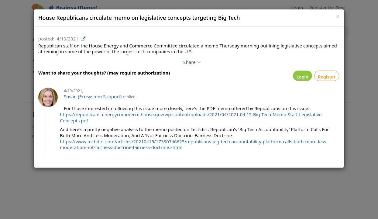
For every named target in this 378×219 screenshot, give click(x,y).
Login (292, 77)
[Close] (338, 16)
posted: (46, 39)
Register (323, 77)
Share (191, 62)
